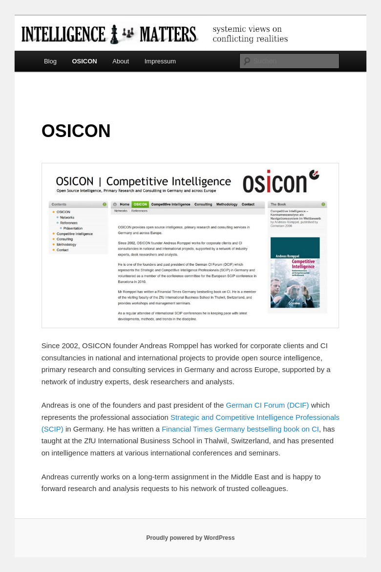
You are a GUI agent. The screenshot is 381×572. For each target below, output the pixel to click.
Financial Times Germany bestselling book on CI (240, 429)
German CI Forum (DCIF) (267, 405)
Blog (50, 61)
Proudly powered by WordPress (190, 537)
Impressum (160, 61)
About (120, 61)
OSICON (84, 61)
